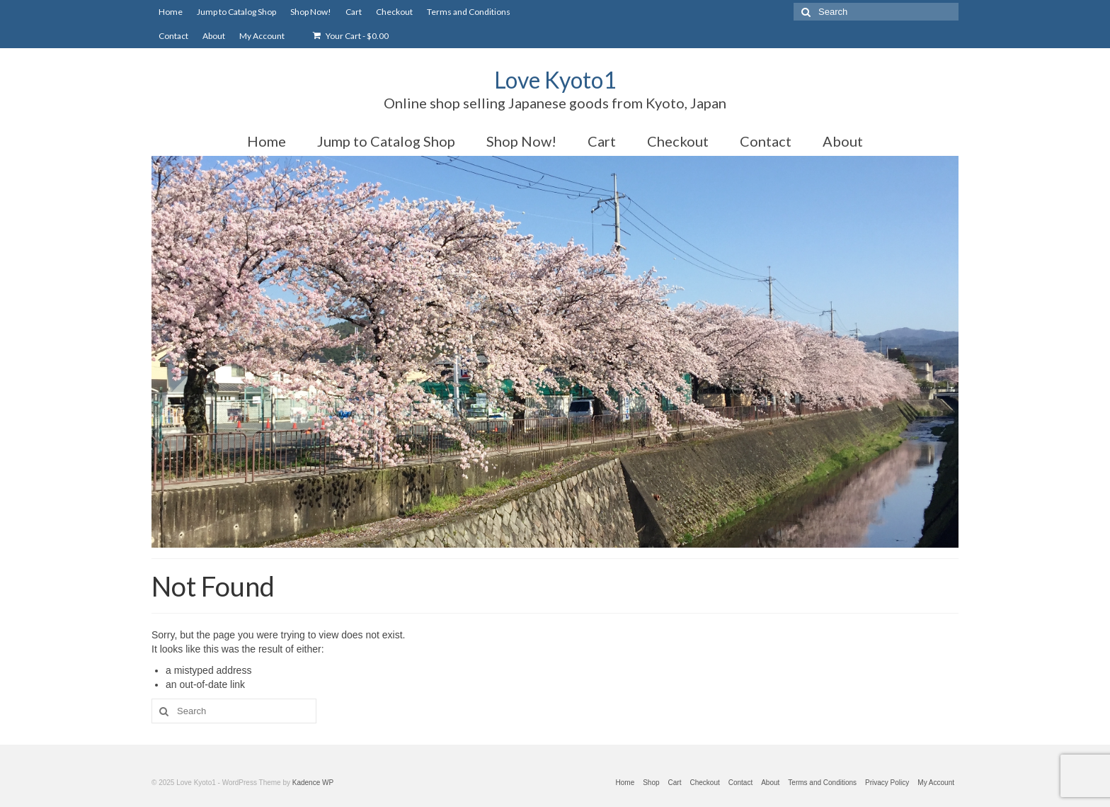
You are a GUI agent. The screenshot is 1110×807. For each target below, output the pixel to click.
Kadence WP (312, 782)
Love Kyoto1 (555, 80)
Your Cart (351, 35)
